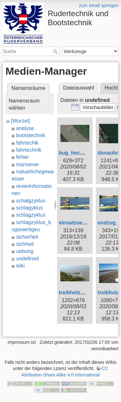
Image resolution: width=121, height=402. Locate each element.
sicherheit (27, 237)
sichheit (25, 244)
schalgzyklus (30, 200)
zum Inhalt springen (98, 5)
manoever (27, 164)
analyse (25, 128)
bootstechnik (30, 135)
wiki (20, 265)
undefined (27, 258)
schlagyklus (29, 208)
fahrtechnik (28, 150)
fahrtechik (27, 143)
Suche (56, 51)
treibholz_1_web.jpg (83, 292)
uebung (24, 251)
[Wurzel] (20, 121)
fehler (22, 157)
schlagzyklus (30, 215)
